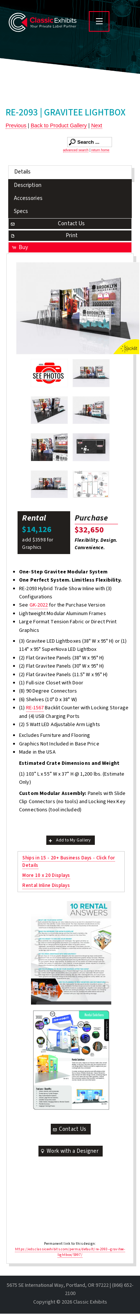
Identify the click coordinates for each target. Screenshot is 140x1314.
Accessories (28, 198)
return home (100, 150)
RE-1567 (35, 708)
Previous (16, 125)
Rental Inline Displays (46, 885)
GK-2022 (38, 605)
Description (27, 185)
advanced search (76, 150)
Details (22, 172)
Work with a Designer (69, 1151)
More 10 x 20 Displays (46, 875)
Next (96, 125)
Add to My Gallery (69, 840)
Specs (21, 211)
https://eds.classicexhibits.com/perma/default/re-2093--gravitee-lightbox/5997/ (70, 1252)
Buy (19, 247)
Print (44, 235)
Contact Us (47, 224)
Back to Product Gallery (59, 125)
